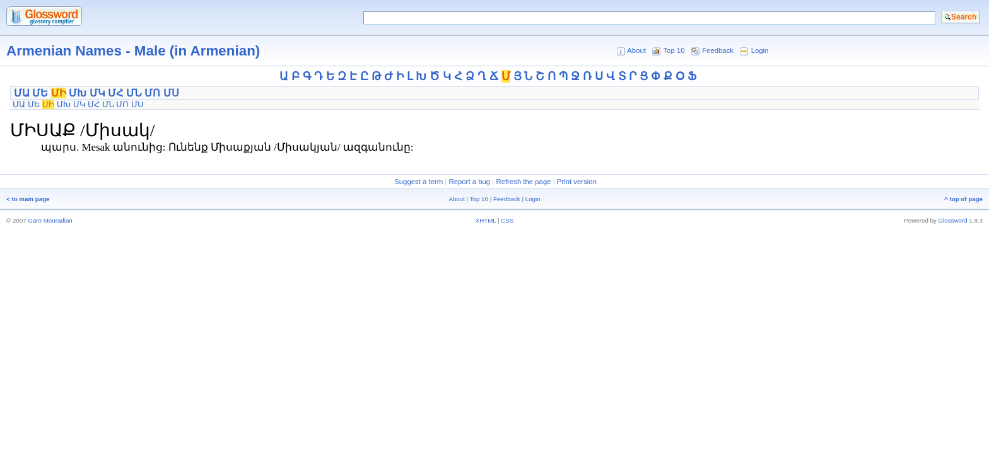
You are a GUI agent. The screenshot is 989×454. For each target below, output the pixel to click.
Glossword (953, 220)
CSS (507, 220)
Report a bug (469, 181)
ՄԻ (58, 93)
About (636, 50)
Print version (577, 181)
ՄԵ (40, 93)
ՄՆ (134, 93)
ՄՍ (171, 93)
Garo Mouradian (50, 220)
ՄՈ (152, 93)
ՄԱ (22, 93)
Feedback (718, 50)
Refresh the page (523, 181)
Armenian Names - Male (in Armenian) (133, 51)
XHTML (486, 220)
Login (760, 50)
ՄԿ (97, 93)
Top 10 (673, 50)
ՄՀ (115, 93)
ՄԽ (77, 93)
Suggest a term (418, 181)
